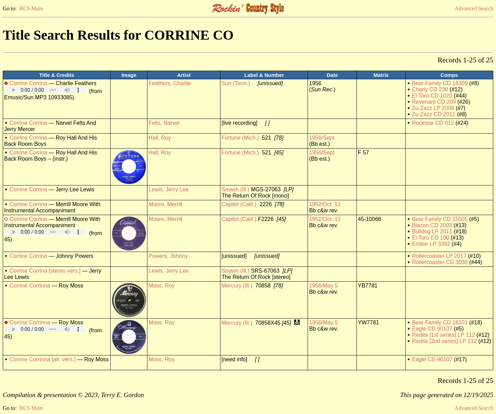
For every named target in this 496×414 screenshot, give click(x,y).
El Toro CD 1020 (432, 96)
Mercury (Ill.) (236, 286)
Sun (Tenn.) (235, 83)
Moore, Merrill (165, 204)
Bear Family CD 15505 (440, 219)
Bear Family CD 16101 (440, 322)
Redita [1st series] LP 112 (443, 335)
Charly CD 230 (430, 89)
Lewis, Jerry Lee (168, 189)
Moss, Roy (161, 286)
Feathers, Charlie (169, 83)
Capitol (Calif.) (238, 204)
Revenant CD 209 (434, 102)
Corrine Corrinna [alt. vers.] (42, 359)
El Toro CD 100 (430, 238)
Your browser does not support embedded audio (45, 90)
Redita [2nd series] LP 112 (444, 341)
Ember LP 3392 (431, 244)
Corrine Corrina (28, 83)
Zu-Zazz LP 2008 (433, 108)
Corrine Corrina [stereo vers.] (44, 271)
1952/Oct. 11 (325, 204)
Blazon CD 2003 (432, 225)
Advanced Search (474, 8)
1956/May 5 (323, 286)
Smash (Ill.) (235, 189)
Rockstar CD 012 (433, 123)
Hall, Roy (159, 138)
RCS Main (31, 8)
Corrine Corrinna (29, 286)
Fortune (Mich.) (240, 138)
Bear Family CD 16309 (440, 83)
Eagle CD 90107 (432, 329)
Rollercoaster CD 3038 (440, 262)
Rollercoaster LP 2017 (439, 256)
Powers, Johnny (168, 256)
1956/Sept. (322, 138)
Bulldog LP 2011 (432, 231)
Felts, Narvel (163, 123)
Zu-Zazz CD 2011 (433, 114)
